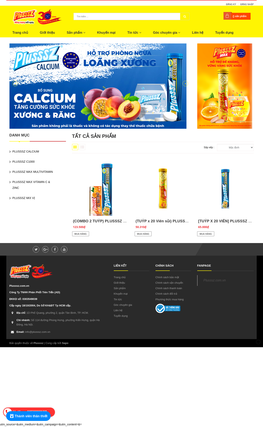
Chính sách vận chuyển (169, 282)
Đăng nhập (247, 4)
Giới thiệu (47, 32)
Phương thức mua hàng (170, 299)
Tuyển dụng (224, 32)
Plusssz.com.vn (215, 280)
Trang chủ (20, 32)
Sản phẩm (76, 32)
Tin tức (134, 32)
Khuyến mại (106, 32)
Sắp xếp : (209, 147)
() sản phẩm (240, 16)
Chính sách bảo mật (167, 277)
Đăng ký (231, 4)
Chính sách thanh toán (169, 288)
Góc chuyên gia (166, 32)
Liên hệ (197, 32)
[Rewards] (28, 416)
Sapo (65, 343)
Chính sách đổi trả (166, 293)
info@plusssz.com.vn (33, 331)
